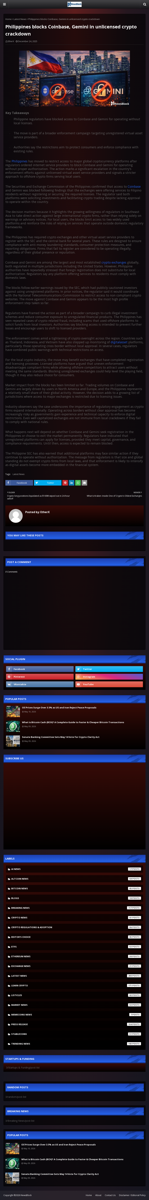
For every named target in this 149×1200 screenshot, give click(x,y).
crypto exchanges (114, 262)
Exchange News (76, 966)
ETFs (76, 946)
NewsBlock (26, 1195)
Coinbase (134, 186)
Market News (76, 1004)
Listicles (76, 995)
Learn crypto (76, 985)
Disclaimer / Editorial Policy (132, 1195)
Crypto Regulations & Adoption (76, 927)
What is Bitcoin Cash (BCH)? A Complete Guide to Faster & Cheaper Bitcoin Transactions (73, 722)
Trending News (76, 1043)
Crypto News (76, 917)
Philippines (19, 161)
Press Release (76, 1024)
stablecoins (76, 1034)
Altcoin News (76, 878)
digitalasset (119, 342)
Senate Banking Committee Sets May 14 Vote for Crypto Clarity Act (60, 737)
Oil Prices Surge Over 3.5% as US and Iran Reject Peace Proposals (59, 707)
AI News (76, 869)
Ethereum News (76, 956)
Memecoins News (76, 1014)
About (98, 1195)
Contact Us (110, 1195)
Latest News (20, 19)
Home (8, 19)
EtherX (11, 41)
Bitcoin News (76, 888)
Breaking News (76, 907)
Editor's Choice (76, 937)
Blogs (76, 898)
